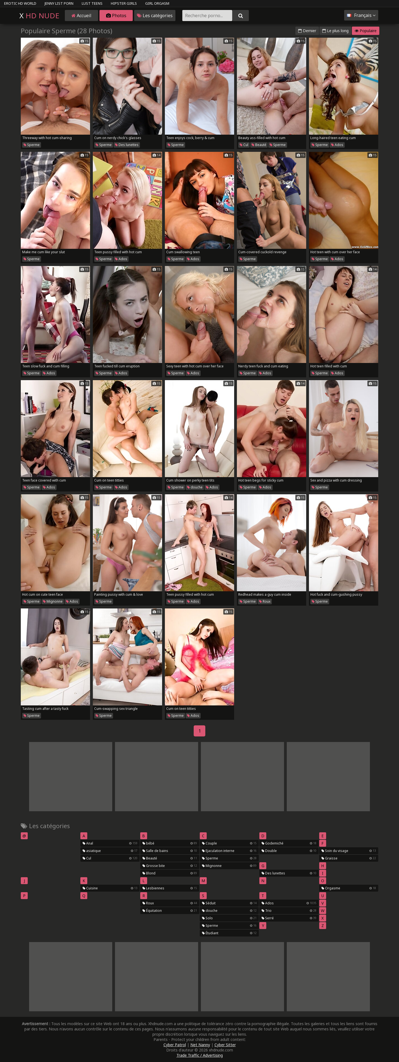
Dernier (307, 30)
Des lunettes (127, 144)
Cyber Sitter (225, 1044)
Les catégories (155, 15)
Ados (337, 144)
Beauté (259, 144)
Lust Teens (92, 3)
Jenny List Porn (59, 3)
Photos (116, 15)
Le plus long (335, 30)
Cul (244, 144)
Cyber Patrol (174, 1044)
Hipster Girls (124, 3)
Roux (264, 601)
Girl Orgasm (157, 3)
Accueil (81, 15)
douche (195, 487)
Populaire (366, 30)
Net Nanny (200, 1044)
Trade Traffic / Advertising (200, 1055)
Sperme (32, 144)
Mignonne (53, 601)
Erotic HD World (20, 3)
